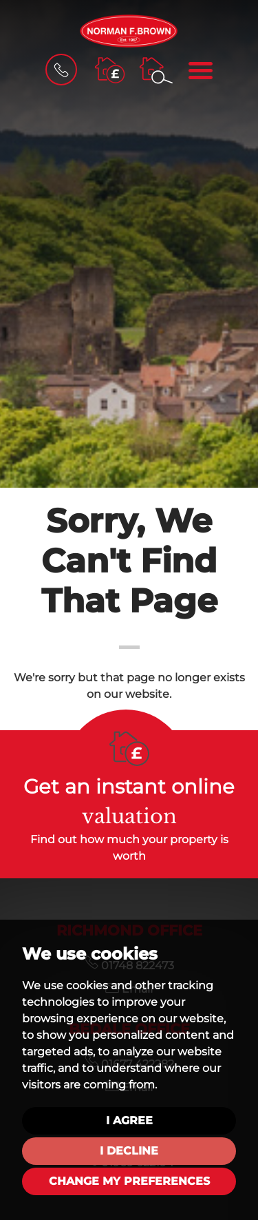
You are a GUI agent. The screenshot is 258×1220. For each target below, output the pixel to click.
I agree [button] (129, 1120)
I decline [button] (129, 1150)
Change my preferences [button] (129, 1181)
